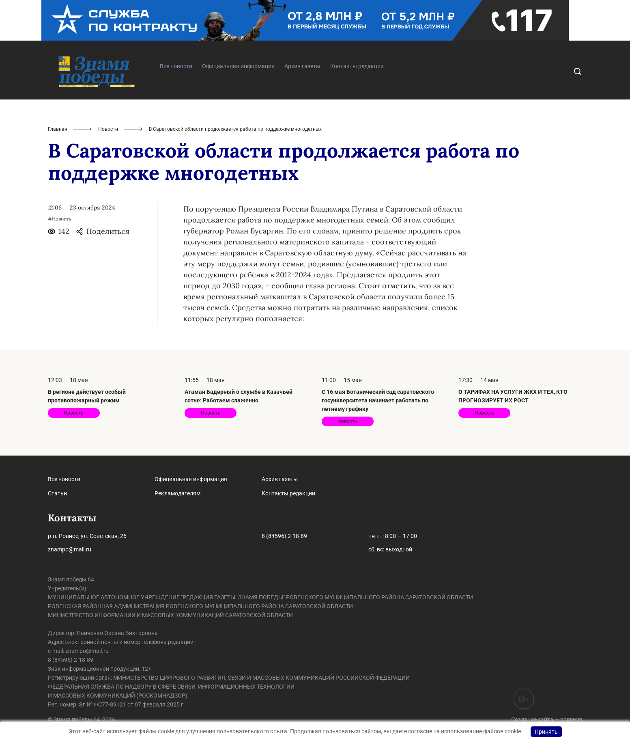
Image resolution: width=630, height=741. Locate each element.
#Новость (59, 219)
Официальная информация (238, 66)
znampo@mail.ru (69, 549)
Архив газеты (302, 66)
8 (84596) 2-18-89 (284, 536)
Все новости (64, 479)
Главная (57, 129)
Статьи (57, 493)
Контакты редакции (357, 66)
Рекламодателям (177, 493)
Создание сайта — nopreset (547, 719)
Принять (546, 731)
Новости (108, 129)
